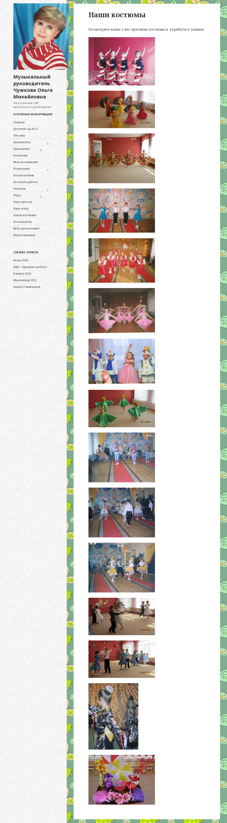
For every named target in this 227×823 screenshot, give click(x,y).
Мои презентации (26, 228)
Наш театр (21, 208)
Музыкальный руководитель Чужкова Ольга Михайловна (33, 86)
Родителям (21, 169)
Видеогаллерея (24, 235)
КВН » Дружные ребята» (30, 267)
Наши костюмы (24, 215)
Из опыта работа (25, 182)
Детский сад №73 (25, 129)
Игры (17, 195)
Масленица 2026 (24, 280)
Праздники (21, 149)
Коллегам (20, 155)
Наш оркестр (22, 202)
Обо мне (19, 135)
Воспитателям (23, 175)
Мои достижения (25, 162)
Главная (19, 122)
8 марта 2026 (22, 273)
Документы (22, 142)
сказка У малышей (26, 287)
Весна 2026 (20, 260)
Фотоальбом (22, 222)
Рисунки (19, 188)
